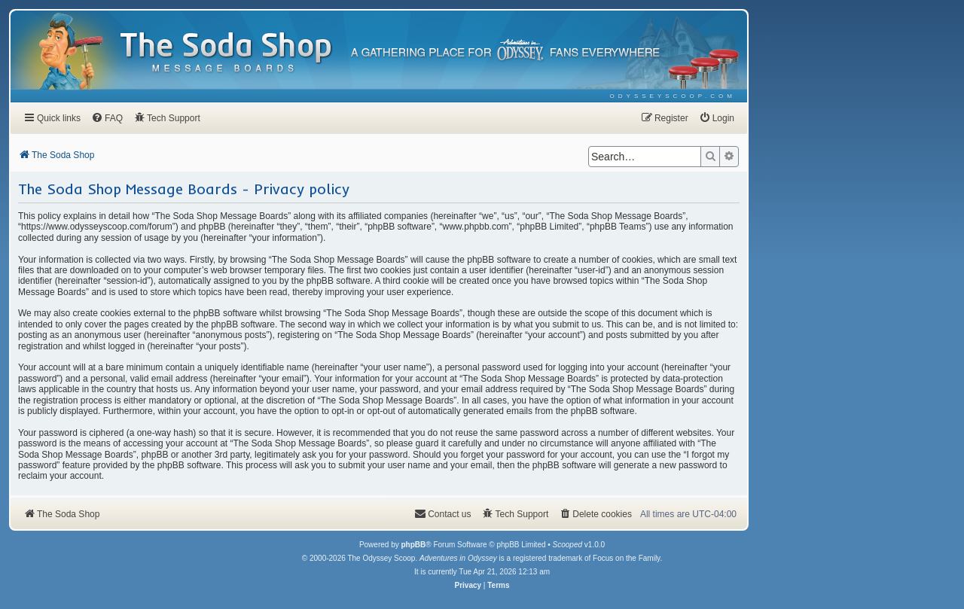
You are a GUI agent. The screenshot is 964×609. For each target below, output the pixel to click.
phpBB (413, 544)
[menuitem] (673, 96)
